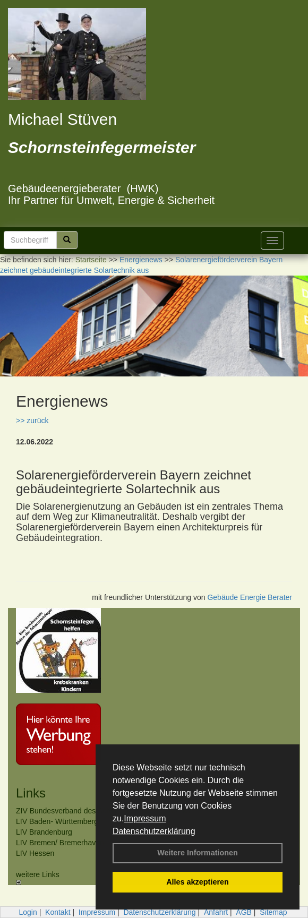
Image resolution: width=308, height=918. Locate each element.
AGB (244, 912)
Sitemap (273, 912)
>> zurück (32, 420)
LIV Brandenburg (44, 832)
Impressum (145, 818)
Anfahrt (216, 912)
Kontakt (57, 912)
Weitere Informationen (197, 852)
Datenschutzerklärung (154, 831)
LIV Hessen (35, 853)
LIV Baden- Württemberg (57, 821)
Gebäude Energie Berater (249, 597)
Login (28, 912)
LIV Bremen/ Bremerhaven (60, 842)
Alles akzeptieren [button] (197, 882)
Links (31, 793)
